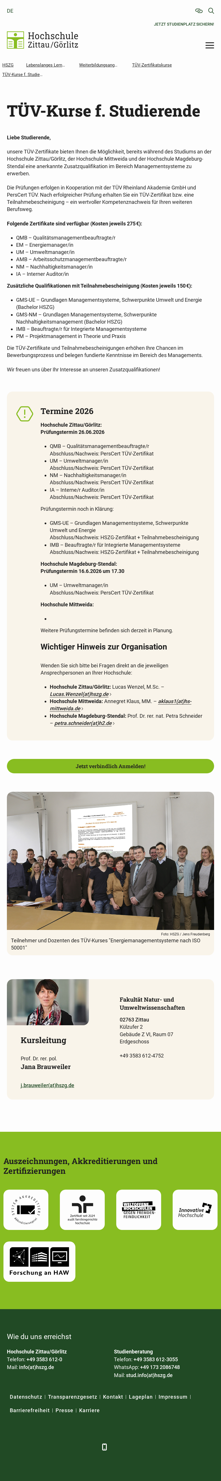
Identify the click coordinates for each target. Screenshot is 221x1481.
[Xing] (44, 1447)
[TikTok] (91, 1447)
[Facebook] (12, 1447)
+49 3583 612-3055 (156, 1359)
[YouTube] (59, 1447)
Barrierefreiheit (30, 1410)
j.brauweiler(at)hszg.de (47, 1085)
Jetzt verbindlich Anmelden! (110, 766)
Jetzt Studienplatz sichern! (184, 24)
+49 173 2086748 (160, 1367)
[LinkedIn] (28, 1447)
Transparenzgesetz (73, 1397)
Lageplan (141, 1397)
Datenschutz (26, 1397)
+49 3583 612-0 (44, 1359)
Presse (64, 1410)
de (10, 11)
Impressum (173, 1397)
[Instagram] (75, 1447)
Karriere (89, 1410)
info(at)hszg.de (36, 1367)
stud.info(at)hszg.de (149, 1375)
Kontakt (113, 1397)
